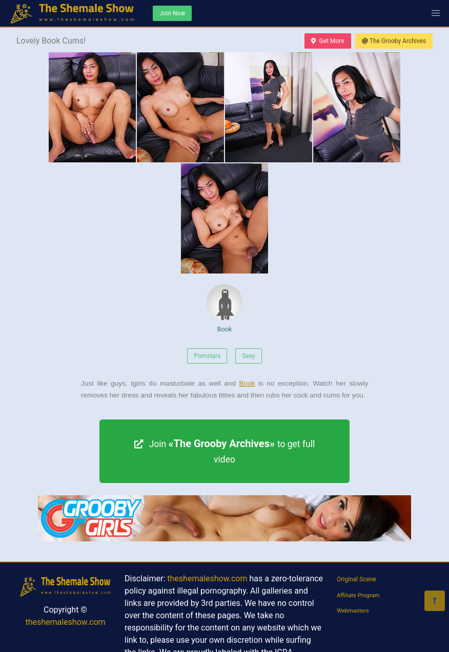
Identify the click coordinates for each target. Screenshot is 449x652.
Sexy (248, 356)
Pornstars (207, 356)
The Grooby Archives (394, 41)
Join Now (172, 13)
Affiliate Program (358, 595)
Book (224, 308)
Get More (327, 41)
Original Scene (356, 579)
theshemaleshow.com (65, 622)
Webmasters (353, 610)
